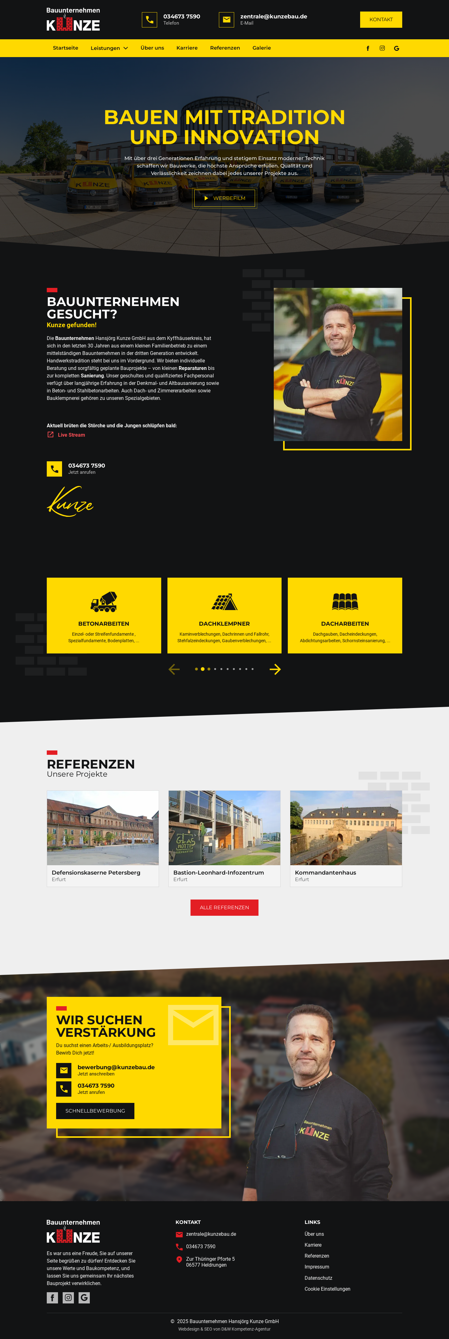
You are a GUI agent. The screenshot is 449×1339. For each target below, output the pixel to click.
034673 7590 (181, 16)
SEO (208, 1329)
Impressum (317, 1267)
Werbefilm (224, 198)
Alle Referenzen (224, 907)
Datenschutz (318, 1278)
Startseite (65, 48)
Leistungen (109, 48)
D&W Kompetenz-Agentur (246, 1329)
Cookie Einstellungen (327, 1289)
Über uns (152, 48)
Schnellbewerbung (95, 1111)
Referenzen (225, 48)
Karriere (187, 48)
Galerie (262, 48)
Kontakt (381, 19)
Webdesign (189, 1329)
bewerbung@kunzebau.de (116, 1067)
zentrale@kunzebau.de (273, 16)
